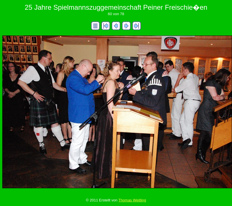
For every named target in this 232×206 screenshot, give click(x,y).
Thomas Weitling (132, 200)
